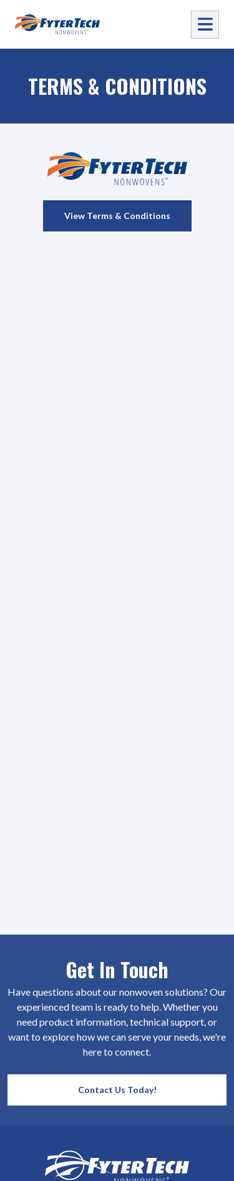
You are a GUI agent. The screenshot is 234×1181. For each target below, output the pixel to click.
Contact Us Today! (117, 1089)
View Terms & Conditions (117, 215)
